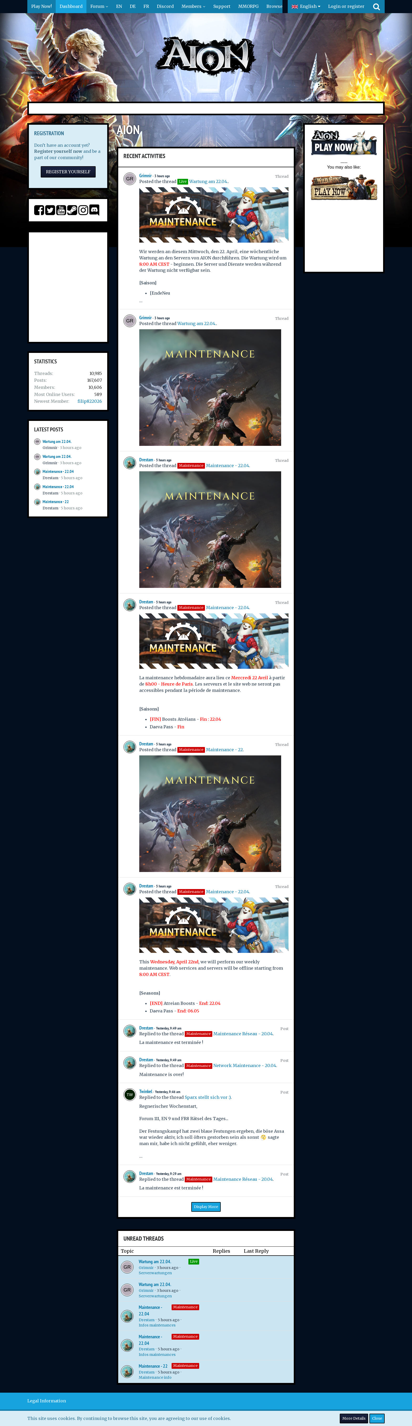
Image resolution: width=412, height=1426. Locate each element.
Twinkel (145, 1091)
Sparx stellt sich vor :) (208, 1097)
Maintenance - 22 (56, 501)
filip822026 (90, 401)
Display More (206, 1206)
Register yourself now (58, 151)
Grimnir (50, 447)
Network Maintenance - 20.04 (244, 1065)
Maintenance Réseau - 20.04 (243, 1033)
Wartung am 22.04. (57, 441)
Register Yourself (68, 171)
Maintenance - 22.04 (58, 471)
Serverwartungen (155, 1273)
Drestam (50, 478)
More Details (353, 1418)
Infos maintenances (157, 1325)
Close (377, 1418)
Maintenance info (155, 1377)
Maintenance (185, 1307)
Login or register (346, 6)
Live (194, 1261)
